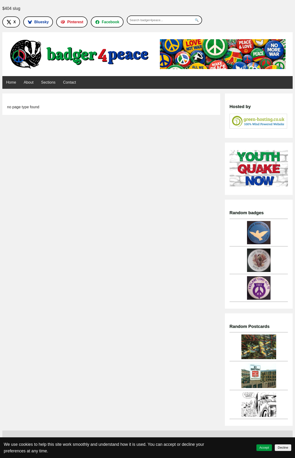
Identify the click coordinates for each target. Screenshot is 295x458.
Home (11, 82)
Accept (264, 447)
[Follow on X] (11, 21)
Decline (283, 447)
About (29, 82)
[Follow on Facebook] (107, 21)
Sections (48, 82)
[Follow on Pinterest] (72, 21)
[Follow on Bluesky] (38, 21)
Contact (69, 82)
